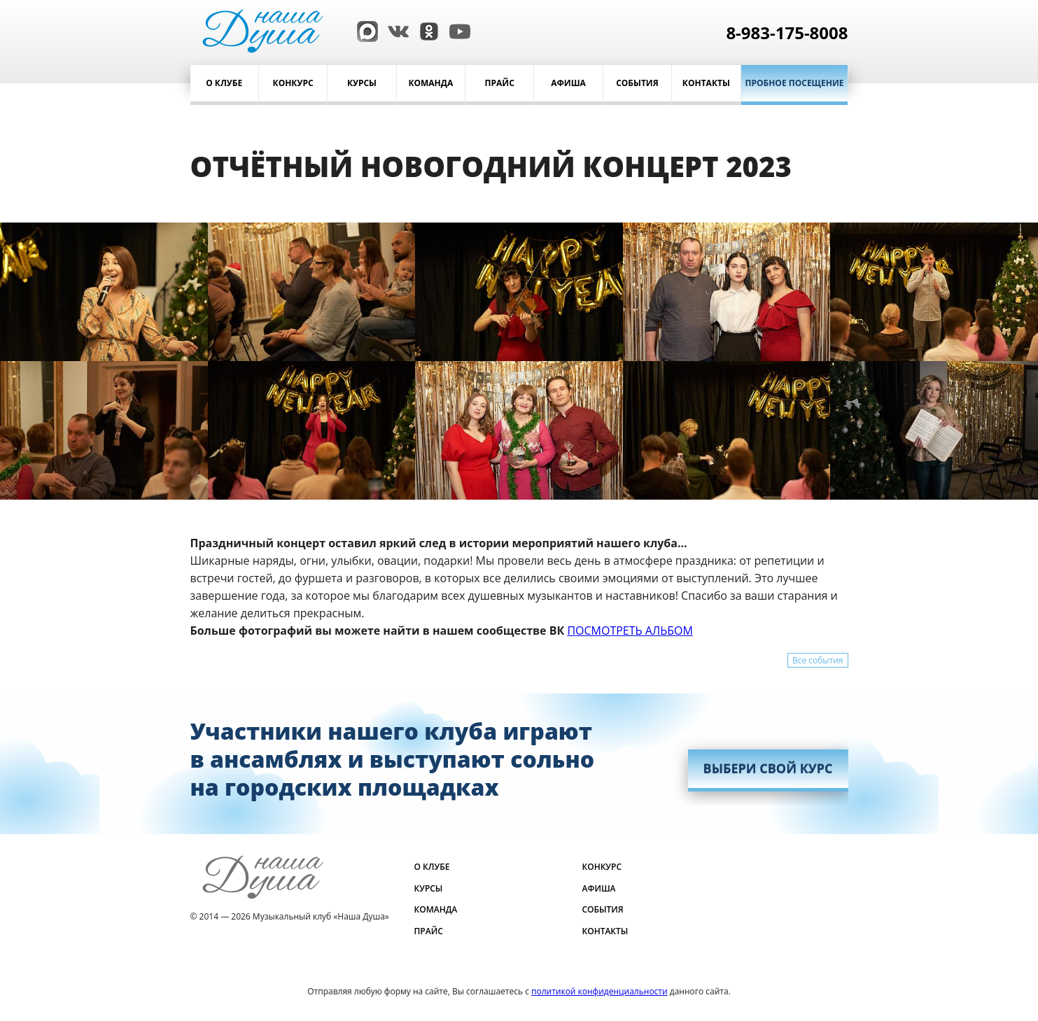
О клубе (224, 83)
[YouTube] (456, 30)
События (637, 83)
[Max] (364, 30)
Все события (817, 660)
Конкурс (293, 83)
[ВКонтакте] (395, 30)
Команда (430, 83)
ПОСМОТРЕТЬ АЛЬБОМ (630, 630)
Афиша (568, 83)
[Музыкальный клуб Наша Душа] (262, 30)
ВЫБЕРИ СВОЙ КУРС (768, 768)
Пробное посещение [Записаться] (794, 83)
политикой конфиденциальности (599, 991)
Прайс (499, 83)
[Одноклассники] (426, 30)
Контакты (706, 83)
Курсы (362, 83)
